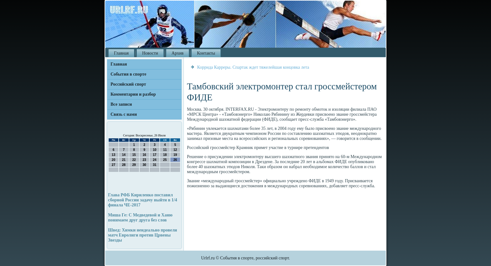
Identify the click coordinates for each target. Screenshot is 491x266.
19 (175, 155)
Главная (121, 53)
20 (113, 160)
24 (154, 160)
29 (134, 165)
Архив (177, 53)
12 (175, 150)
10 (154, 150)
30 (144, 165)
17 (154, 155)
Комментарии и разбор (133, 94)
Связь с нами (124, 114)
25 (165, 160)
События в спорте (128, 74)
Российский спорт (128, 84)
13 (113, 155)
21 (124, 160)
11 (165, 150)
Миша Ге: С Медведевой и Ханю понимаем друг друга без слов (140, 217)
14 (124, 155)
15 (134, 155)
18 (165, 155)
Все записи (121, 104)
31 (154, 165)
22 (134, 160)
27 (113, 165)
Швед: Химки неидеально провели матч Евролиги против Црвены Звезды (142, 235)
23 (144, 160)
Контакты (206, 53)
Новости (150, 53)
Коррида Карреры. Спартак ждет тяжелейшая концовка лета (253, 67)
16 (144, 155)
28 (124, 165)
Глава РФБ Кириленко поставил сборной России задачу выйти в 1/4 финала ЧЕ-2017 (142, 200)
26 (175, 160)
